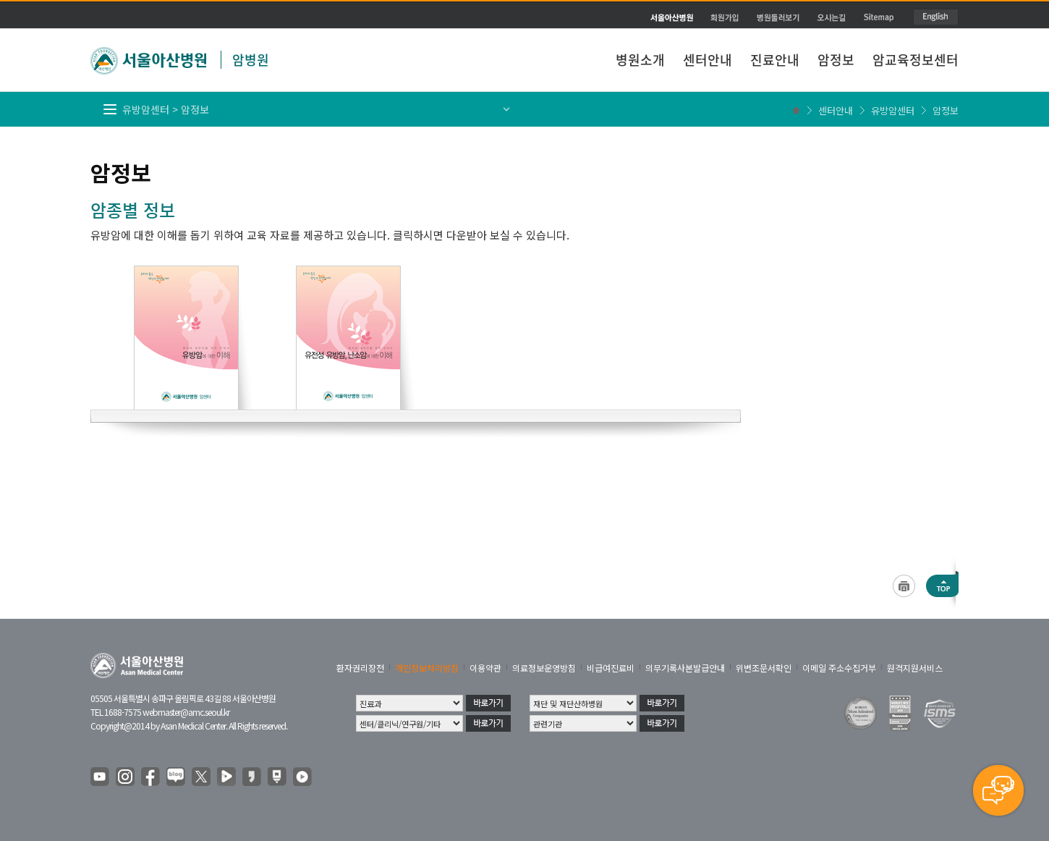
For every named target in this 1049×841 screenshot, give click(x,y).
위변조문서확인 (763, 668)
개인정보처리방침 (427, 668)
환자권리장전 (360, 668)
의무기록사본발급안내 (685, 668)
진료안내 (774, 59)
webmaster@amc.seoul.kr (186, 712)
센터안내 (707, 59)
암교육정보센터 (915, 59)
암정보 (835, 59)
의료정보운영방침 (544, 668)
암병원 (250, 59)
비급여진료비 (610, 668)
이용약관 (485, 668)
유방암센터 (892, 110)
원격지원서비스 (915, 668)
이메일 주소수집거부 (839, 668)
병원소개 (640, 59)
